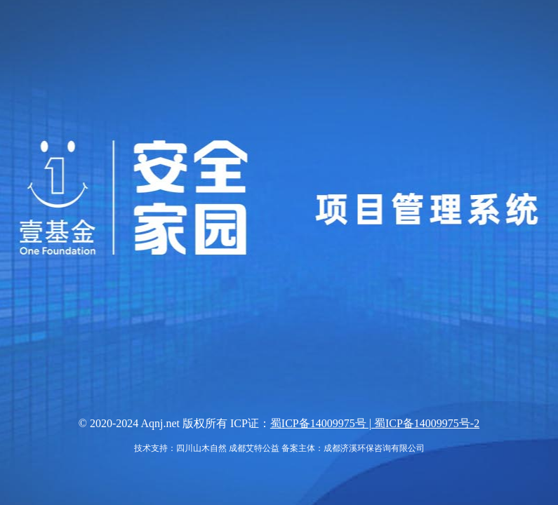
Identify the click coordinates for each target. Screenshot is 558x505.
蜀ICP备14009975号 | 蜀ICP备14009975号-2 (374, 423)
